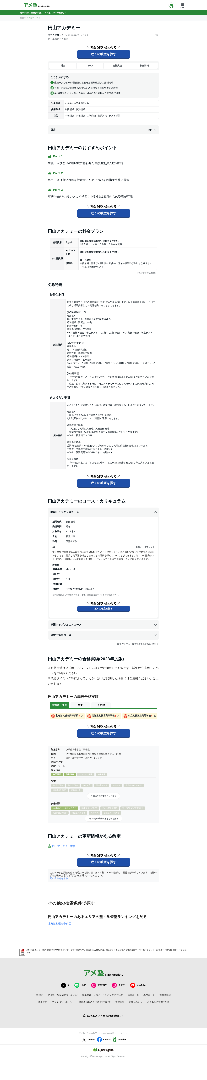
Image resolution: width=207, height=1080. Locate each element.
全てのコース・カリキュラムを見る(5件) (138, 644)
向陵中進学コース (103, 635)
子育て (118, 985)
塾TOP (23, 18)
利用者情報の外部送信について (95, 1002)
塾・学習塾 (53, 39)
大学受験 (99, 985)
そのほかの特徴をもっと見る (103, 796)
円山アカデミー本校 (63, 846)
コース (90, 65)
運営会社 (119, 1002)
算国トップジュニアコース (103, 625)
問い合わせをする (59, 878)
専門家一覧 (149, 995)
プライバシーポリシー (63, 1002)
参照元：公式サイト (145, 547)
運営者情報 (165, 995)
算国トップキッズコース (103, 512)
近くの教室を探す (103, 54)
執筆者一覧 (133, 995)
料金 (63, 65)
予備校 (64, 39)
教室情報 (144, 65)
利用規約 (42, 1002)
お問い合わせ (135, 1002)
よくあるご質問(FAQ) (158, 1002)
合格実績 (117, 65)
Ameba (88, 1039)
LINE (80, 985)
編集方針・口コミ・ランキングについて (102, 995)
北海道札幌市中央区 (59, 923)
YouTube (138, 985)
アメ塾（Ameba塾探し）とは (62, 995)
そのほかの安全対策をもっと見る (103, 818)
